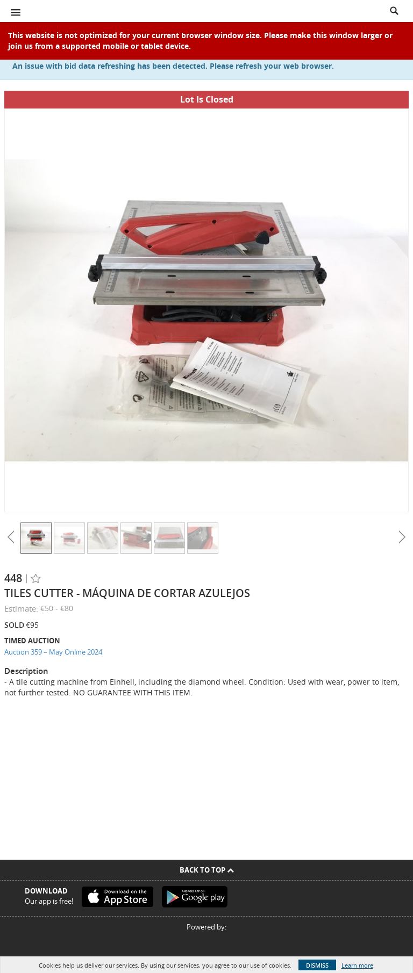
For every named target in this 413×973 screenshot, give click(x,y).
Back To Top (207, 870)
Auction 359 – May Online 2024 (53, 652)
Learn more (357, 965)
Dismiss (317, 965)
